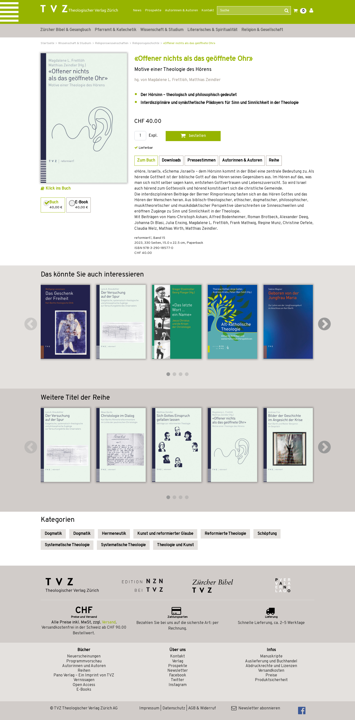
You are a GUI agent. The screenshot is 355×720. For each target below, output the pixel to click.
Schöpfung (267, 533)
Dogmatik (53, 533)
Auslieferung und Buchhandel (271, 661)
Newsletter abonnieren (255, 708)
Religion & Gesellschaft (262, 30)
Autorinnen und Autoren (84, 666)
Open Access (84, 685)
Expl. (153, 135)
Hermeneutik (114, 533)
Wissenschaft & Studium (161, 30)
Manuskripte (271, 656)
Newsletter (177, 670)
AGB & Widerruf (202, 708)
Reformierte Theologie (225, 533)
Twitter (177, 680)
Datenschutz (173, 708)
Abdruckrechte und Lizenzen (271, 666)
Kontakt (207, 10)
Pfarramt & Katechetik (115, 30)
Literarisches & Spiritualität (212, 30)
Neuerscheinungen (84, 656)
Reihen (84, 670)
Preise (271, 675)
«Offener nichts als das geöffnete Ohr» (189, 43)
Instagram (178, 685)
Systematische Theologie (67, 545)
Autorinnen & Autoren (181, 10)
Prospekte (153, 10)
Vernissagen (83, 680)
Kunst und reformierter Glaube (165, 533)
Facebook (177, 675)
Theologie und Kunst (175, 545)
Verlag (177, 661)
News (137, 10)
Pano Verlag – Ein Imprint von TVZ (83, 675)
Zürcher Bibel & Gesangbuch (65, 30)
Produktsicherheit (271, 680)
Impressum (149, 708)
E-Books (83, 689)
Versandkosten (271, 670)
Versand (109, 622)
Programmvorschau (84, 661)
